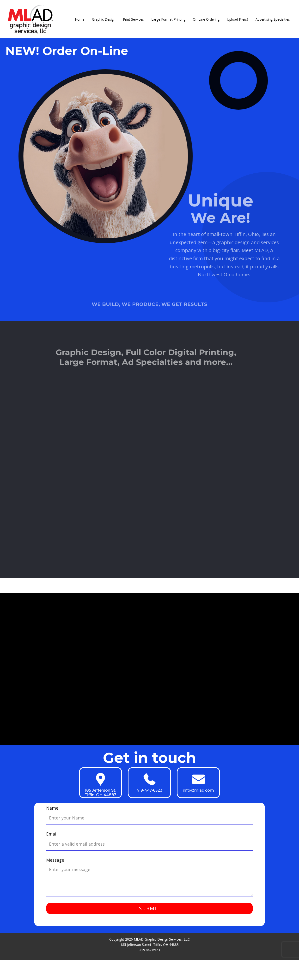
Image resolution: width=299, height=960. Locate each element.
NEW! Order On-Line (65, 51)
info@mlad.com (198, 790)
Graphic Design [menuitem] (104, 19)
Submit (149, 908)
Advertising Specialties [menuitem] (273, 19)
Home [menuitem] (80, 19)
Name (52, 808)
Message (55, 860)
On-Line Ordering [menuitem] (206, 19)
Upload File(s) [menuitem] (237, 19)
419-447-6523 (149, 790)
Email (51, 834)
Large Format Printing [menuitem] (168, 19)
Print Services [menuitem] (133, 19)
